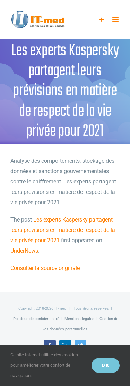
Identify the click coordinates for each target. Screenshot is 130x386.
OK (106, 365)
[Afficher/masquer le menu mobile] (116, 19)
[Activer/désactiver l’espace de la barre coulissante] (101, 19)
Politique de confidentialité (36, 319)
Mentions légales (79, 319)
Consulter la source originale (45, 268)
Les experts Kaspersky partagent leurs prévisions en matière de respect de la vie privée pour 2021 (62, 230)
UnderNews (24, 250)
